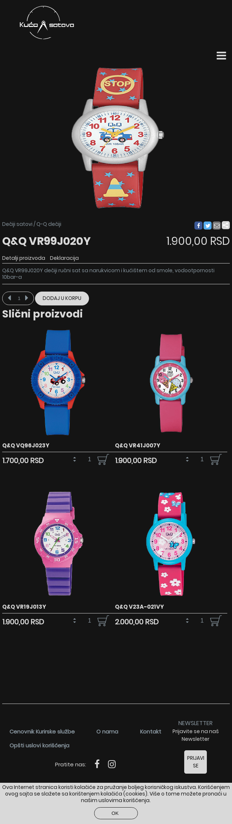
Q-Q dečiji (48, 224)
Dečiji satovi (17, 224)
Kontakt (150, 731)
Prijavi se (195, 761)
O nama (107, 731)
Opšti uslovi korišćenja (39, 745)
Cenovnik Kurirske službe (42, 731)
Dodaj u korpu (62, 298)
